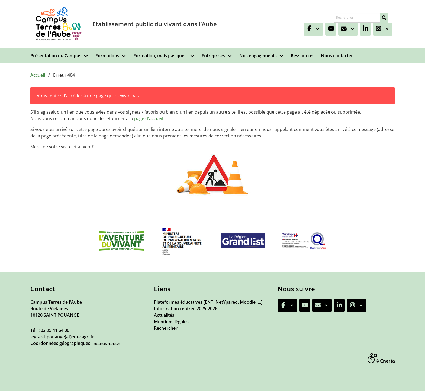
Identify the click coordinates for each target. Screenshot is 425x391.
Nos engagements (258, 56)
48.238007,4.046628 (107, 344)
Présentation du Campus (55, 56)
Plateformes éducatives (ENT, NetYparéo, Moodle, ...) (208, 302)
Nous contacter (337, 56)
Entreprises (213, 56)
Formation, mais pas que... (160, 56)
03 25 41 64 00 (55, 330)
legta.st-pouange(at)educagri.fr (62, 337)
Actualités (164, 315)
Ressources (302, 56)
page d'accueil (148, 118)
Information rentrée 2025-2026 (185, 309)
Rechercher (166, 328)
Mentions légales (171, 322)
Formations (107, 56)
